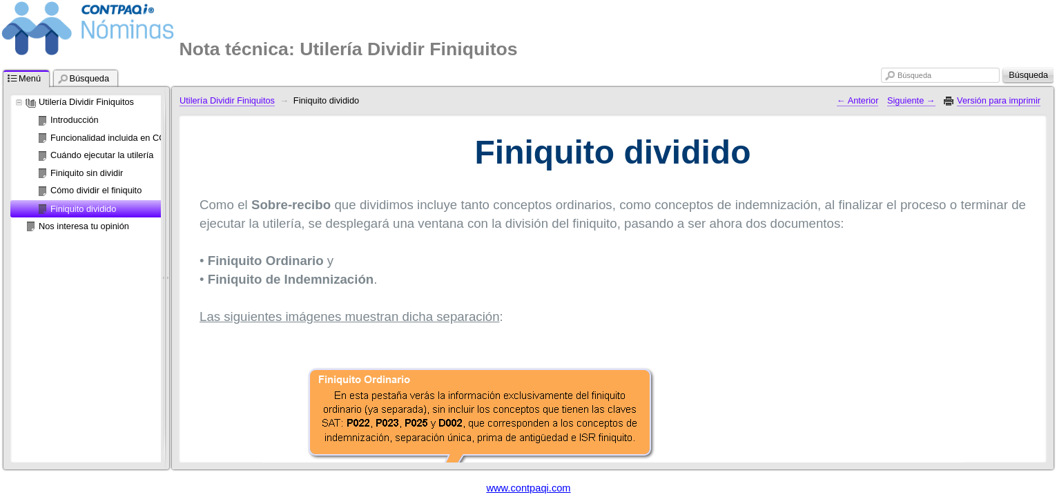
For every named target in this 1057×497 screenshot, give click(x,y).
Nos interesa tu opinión (84, 226)
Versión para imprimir (998, 100)
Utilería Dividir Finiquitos (86, 102)
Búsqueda (914, 75)
